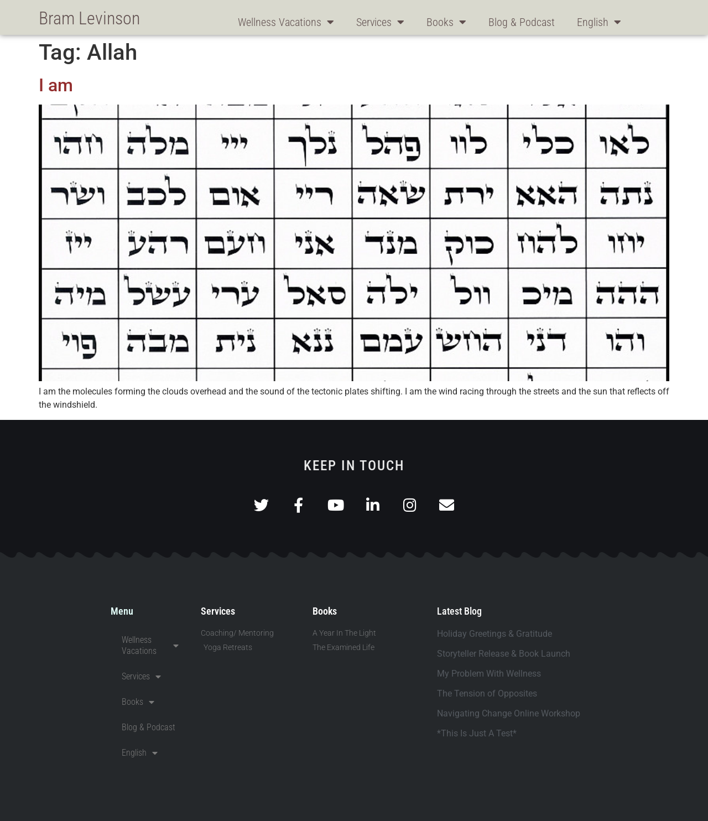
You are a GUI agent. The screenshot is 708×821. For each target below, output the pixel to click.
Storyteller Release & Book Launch (503, 653)
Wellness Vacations (286, 22)
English (599, 22)
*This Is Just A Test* (477, 733)
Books (446, 22)
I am (56, 85)
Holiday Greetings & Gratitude (494, 633)
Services (380, 22)
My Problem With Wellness (489, 673)
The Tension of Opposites (487, 693)
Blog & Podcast (521, 22)
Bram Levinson (89, 18)
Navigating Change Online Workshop (508, 713)
